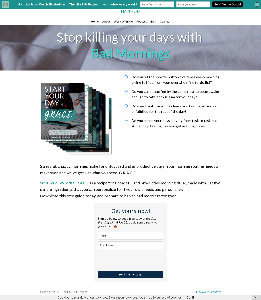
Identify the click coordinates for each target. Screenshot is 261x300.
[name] (130, 245)
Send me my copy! (130, 274)
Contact (216, 291)
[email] (130, 236)
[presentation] (125, 260)
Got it (190, 297)
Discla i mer (202, 291)
